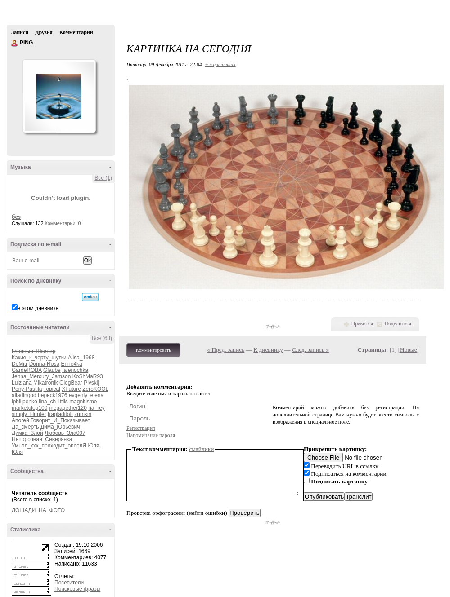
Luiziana (22, 383)
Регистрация (140, 428)
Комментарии (76, 32)
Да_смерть (25, 427)
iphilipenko (24, 401)
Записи (19, 32)
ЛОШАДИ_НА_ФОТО (38, 510)
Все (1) (103, 178)
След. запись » (310, 349)
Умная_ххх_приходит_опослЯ (49, 445)
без (16, 217)
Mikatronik (45, 383)
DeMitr (19, 364)
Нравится (362, 323)
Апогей (20, 420)
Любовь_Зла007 (65, 433)
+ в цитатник (220, 64)
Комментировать (153, 350)
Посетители (69, 582)
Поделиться (397, 323)
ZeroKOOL (95, 389)
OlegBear (70, 383)
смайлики (201, 449)
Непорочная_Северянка (42, 439)
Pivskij (91, 383)
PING (14, 43)
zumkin (82, 414)
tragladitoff (60, 414)
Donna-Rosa (44, 364)
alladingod (24, 395)
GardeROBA (27, 370)
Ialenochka (75, 370)
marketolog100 (29, 408)
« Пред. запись (226, 349)
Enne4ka (71, 364)
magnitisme (83, 401)
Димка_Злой (27, 433)
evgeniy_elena (86, 395)
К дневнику (268, 349)
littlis (62, 401)
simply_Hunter (29, 414)
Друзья (43, 32)
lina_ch (47, 401)
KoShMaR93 (87, 376)
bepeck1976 (52, 395)
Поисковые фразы (77, 589)
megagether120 (68, 408)
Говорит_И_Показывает (60, 420)
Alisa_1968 (81, 357)
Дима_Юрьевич (60, 427)
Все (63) (102, 338)
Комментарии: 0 (63, 223)
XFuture (71, 389)
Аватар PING (59, 96)
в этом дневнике (38, 308)
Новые (408, 349)
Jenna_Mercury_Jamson (41, 376)
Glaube (52, 370)
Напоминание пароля (150, 435)
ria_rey (96, 408)
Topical (52, 389)
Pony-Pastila (27, 389)
